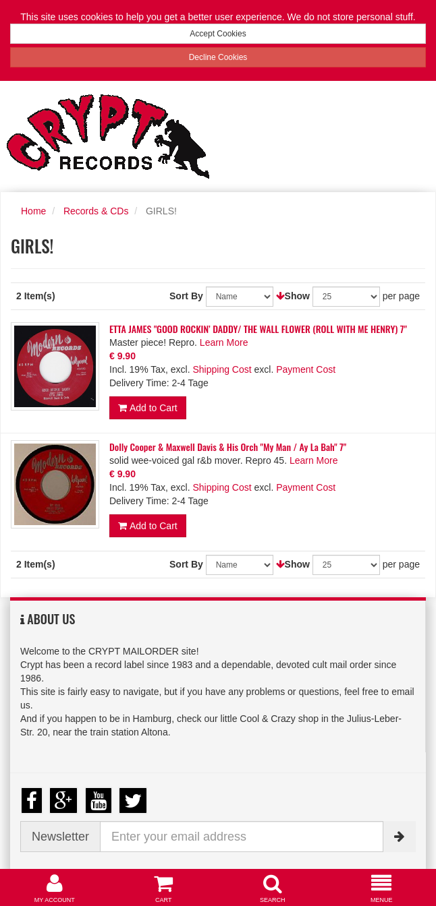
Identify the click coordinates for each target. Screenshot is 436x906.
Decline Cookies (218, 57)
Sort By (186, 296)
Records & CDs (95, 211)
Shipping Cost (221, 369)
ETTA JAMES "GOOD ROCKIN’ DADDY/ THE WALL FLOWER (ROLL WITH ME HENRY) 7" (258, 329)
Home (33, 211)
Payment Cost (305, 369)
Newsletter (60, 836)
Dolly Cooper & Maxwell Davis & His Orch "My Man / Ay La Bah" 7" (227, 447)
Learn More (224, 342)
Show (297, 296)
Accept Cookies (218, 33)
